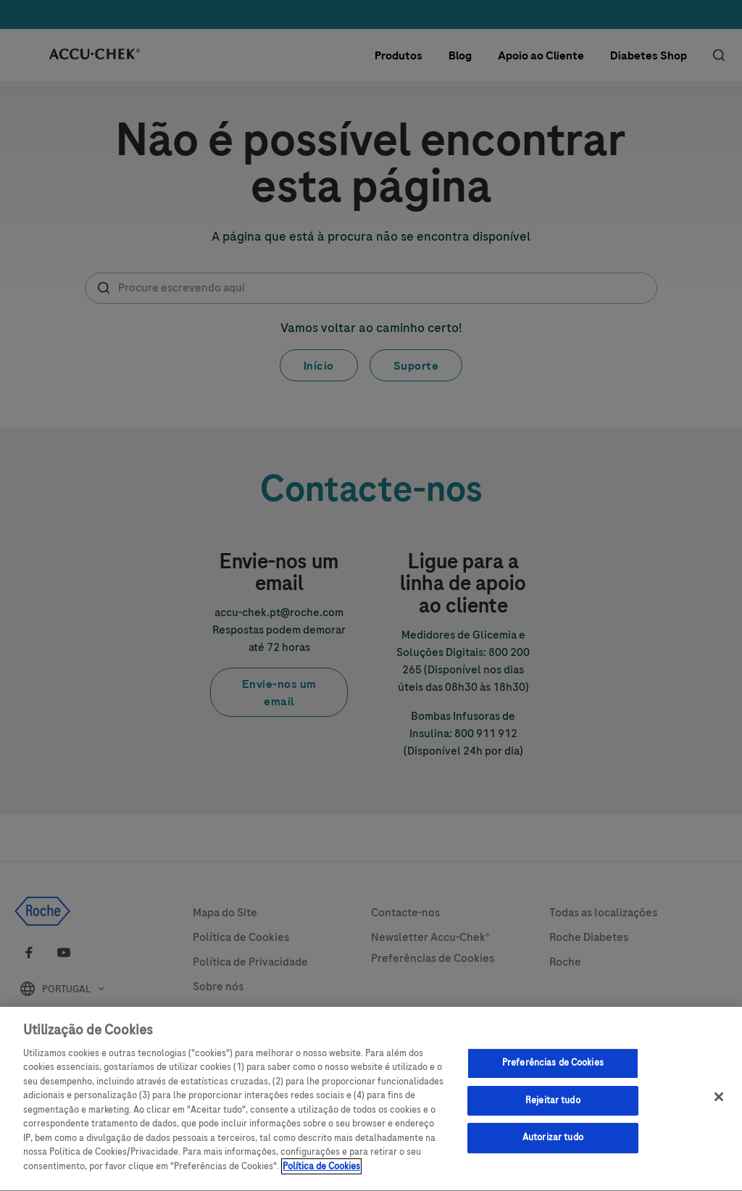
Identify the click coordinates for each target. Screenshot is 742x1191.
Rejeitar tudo (552, 1107)
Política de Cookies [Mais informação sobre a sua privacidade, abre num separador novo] (321, 1174)
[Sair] (719, 1105)
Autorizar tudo (552, 1145)
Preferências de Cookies (553, 1070)
